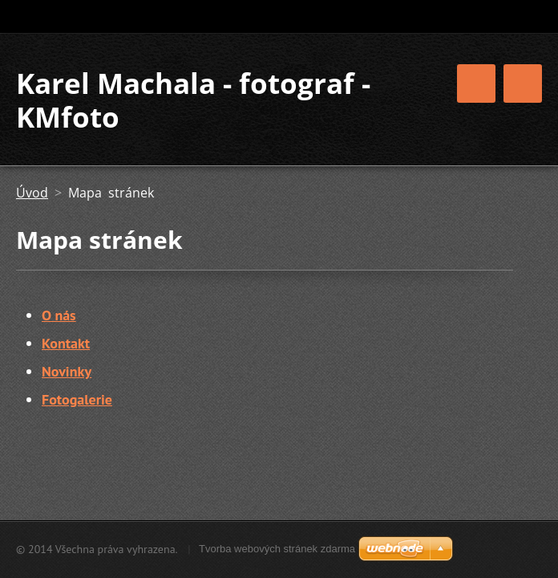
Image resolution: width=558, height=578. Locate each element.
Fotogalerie (77, 399)
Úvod (32, 192)
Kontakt (66, 343)
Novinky (66, 371)
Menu (522, 83)
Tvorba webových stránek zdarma (277, 549)
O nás (59, 315)
